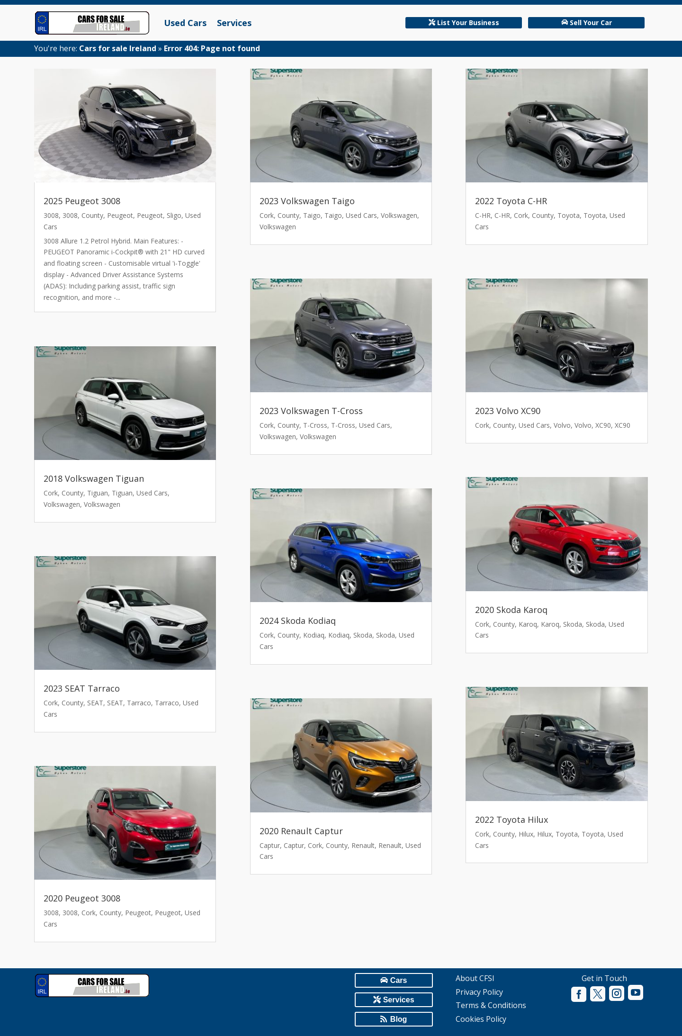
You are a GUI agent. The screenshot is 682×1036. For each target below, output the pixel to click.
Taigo (312, 215)
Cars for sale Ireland (117, 48)
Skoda (362, 635)
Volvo (562, 425)
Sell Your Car (591, 22)
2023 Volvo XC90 (507, 410)
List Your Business (468, 22)
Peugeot (120, 215)
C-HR (483, 215)
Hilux (526, 833)
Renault (363, 845)
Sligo (174, 215)
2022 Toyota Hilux (511, 819)
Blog (398, 1019)
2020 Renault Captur (301, 831)
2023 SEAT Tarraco (82, 688)
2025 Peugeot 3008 (82, 201)
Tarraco (139, 702)
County (92, 215)
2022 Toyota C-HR (511, 201)
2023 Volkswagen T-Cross (311, 410)
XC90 (603, 425)
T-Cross (315, 425)
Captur (270, 845)
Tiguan (97, 492)
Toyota (568, 215)
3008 (51, 215)
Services (234, 22)
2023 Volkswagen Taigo (307, 201)
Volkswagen (62, 504)
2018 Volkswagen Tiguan (94, 478)
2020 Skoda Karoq (511, 609)
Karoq (528, 624)
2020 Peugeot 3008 (82, 898)
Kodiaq (313, 635)
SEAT (95, 702)
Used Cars (185, 22)
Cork (51, 492)
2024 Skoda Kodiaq (298, 620)
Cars (398, 980)
